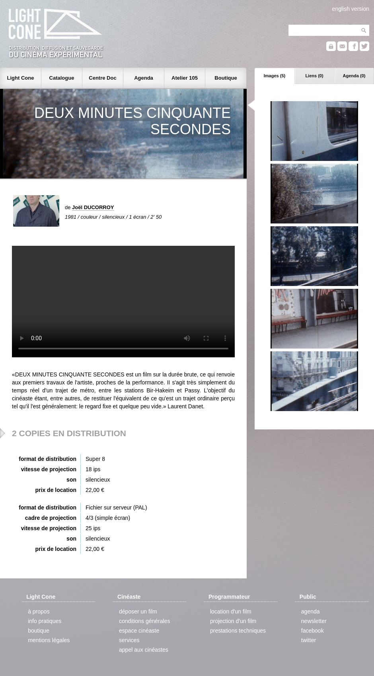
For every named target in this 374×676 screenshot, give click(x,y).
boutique (38, 630)
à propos (38, 611)
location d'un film (230, 611)
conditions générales (144, 621)
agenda (310, 611)
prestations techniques (238, 630)
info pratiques (44, 621)
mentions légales (49, 640)
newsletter (314, 621)
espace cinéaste (139, 630)
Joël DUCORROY (93, 207)
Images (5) (274, 75)
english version (350, 9)
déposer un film (138, 611)
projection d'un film (233, 621)
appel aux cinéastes (143, 650)
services (129, 640)
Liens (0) (314, 75)
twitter (308, 640)
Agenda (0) (354, 75)
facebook (312, 630)
